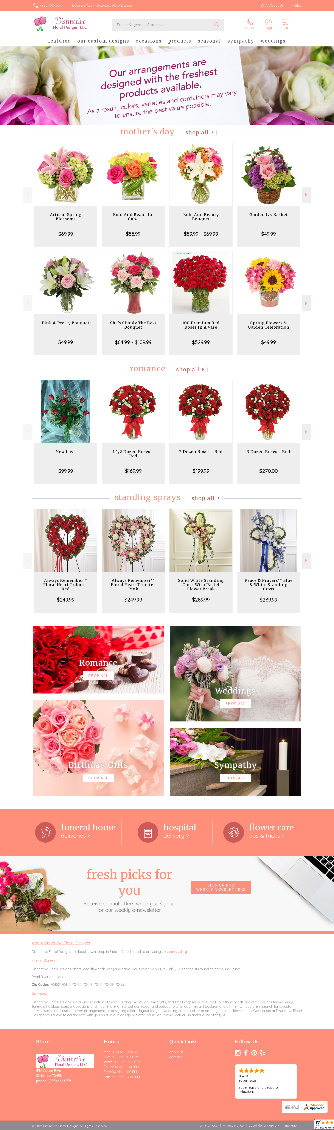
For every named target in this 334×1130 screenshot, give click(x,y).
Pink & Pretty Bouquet (66, 322)
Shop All (197, 132)
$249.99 (66, 599)
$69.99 (65, 234)
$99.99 (65, 471)
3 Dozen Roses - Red (268, 451)
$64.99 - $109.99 (133, 342)
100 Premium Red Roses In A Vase (201, 325)
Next (306, 195)
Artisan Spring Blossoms (66, 216)
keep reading (176, 951)
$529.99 (201, 342)
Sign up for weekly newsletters (220, 887)
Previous (27, 195)
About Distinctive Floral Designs (61, 942)
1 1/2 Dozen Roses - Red (133, 453)
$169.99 (133, 471)
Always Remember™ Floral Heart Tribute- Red (65, 584)
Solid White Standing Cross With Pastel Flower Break (201, 584)
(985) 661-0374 (51, 5)
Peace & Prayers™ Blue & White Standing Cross (269, 584)
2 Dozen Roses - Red (201, 451)
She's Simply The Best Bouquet (133, 325)
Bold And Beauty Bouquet (201, 216)
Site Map (290, 1125)
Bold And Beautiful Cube (133, 216)
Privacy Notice (233, 1125)
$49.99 (268, 234)
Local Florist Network (264, 1125)
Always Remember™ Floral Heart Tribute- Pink (133, 584)
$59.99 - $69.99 (201, 234)
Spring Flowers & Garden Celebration (268, 325)
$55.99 (133, 234)
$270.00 (268, 471)
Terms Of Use (207, 1125)
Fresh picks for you (129, 890)
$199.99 (201, 471)
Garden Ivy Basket (268, 214)
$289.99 (201, 599)
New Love (66, 451)
